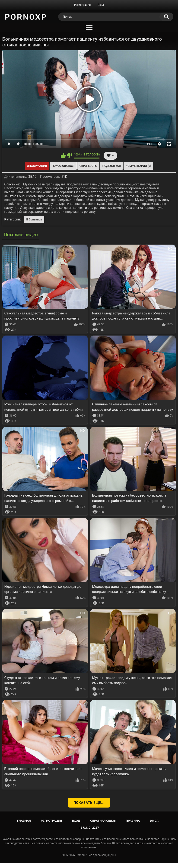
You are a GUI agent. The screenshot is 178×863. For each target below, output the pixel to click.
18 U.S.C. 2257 (89, 827)
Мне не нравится (69, 155)
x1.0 (150, 144)
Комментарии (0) (138, 166)
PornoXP (81, 855)
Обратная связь (103, 820)
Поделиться (111, 166)
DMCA (154, 820)
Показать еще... (89, 803)
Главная (24, 820)
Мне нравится (63, 155)
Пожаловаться (63, 166)
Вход (101, 4)
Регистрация (82, 4)
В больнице (34, 219)
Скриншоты (88, 166)
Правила (133, 820)
